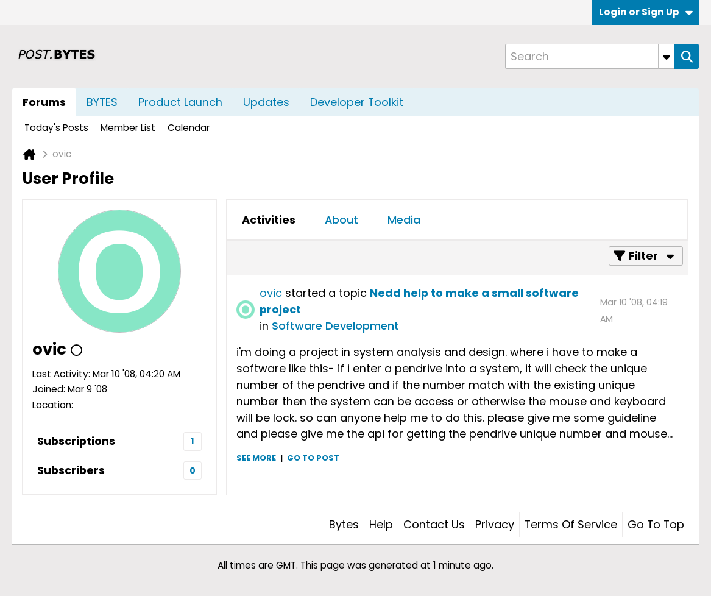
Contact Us (434, 524)
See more (256, 458)
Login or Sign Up (646, 11)
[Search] (589, 56)
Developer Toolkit (356, 102)
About (341, 219)
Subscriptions (76, 441)
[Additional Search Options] (666, 56)
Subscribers (71, 470)
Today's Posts (56, 127)
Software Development (335, 325)
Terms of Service (571, 524)
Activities (268, 219)
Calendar (189, 127)
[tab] (268, 219)
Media (403, 219)
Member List (128, 127)
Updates (266, 102)
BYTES (102, 102)
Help (381, 524)
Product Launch (180, 102)
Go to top (656, 524)
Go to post (313, 458)
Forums (44, 102)
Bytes (344, 524)
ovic (271, 292)
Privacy (494, 524)
